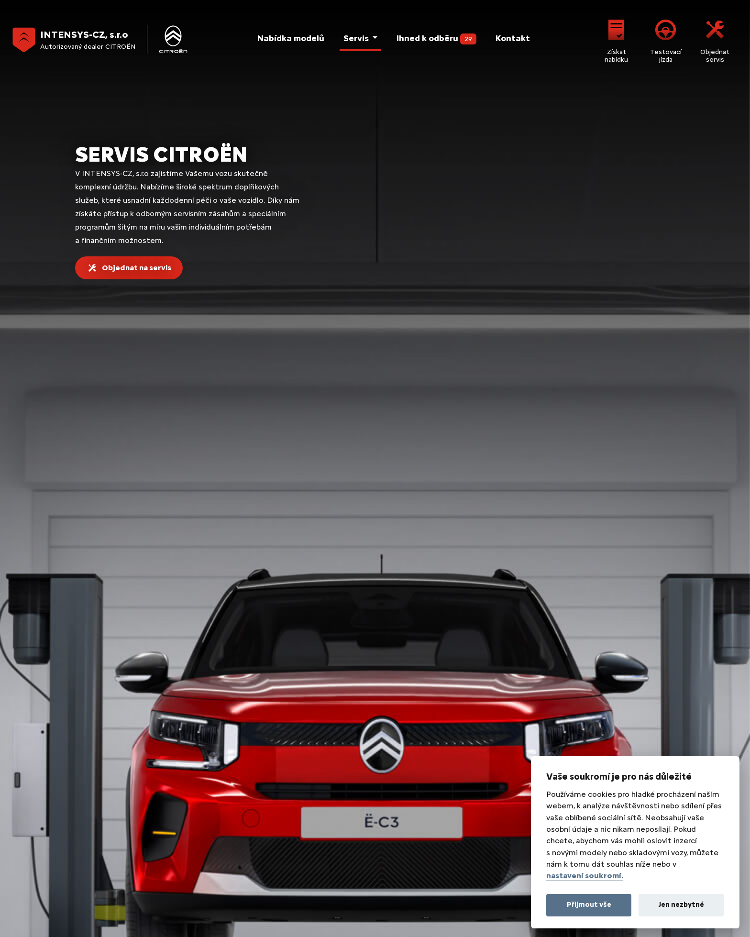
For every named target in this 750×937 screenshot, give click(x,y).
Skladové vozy (515, 725)
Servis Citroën (508, 740)
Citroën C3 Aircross (96, 740)
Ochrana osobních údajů (165, 881)
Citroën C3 (82, 710)
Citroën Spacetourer (98, 832)
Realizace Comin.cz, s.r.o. (199, 901)
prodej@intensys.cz (537, 615)
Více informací (656, 407)
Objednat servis (714, 39)
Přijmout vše (589, 904)
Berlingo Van (295, 710)
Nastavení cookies (241, 881)
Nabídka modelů (289, 38)
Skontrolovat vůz (656, 192)
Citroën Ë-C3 (85, 725)
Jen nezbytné (681, 904)
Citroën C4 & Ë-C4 (94, 755)
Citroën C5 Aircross (96, 786)
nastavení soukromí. (584, 875)
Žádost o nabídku (370, 549)
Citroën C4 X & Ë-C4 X (100, 771)
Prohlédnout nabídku (281, 192)
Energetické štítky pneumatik (326, 881)
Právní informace (91, 881)
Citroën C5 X (85, 801)
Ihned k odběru (436, 38)
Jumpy (285, 725)
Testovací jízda (666, 39)
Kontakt (512, 38)
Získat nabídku (616, 39)
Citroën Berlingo (91, 817)
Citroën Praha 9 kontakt (524, 710)
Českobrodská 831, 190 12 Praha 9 (152, 615)
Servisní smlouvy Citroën (525, 771)
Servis (356, 38)
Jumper (287, 740)
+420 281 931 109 (359, 615)
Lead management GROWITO (294, 901)
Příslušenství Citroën (519, 786)
